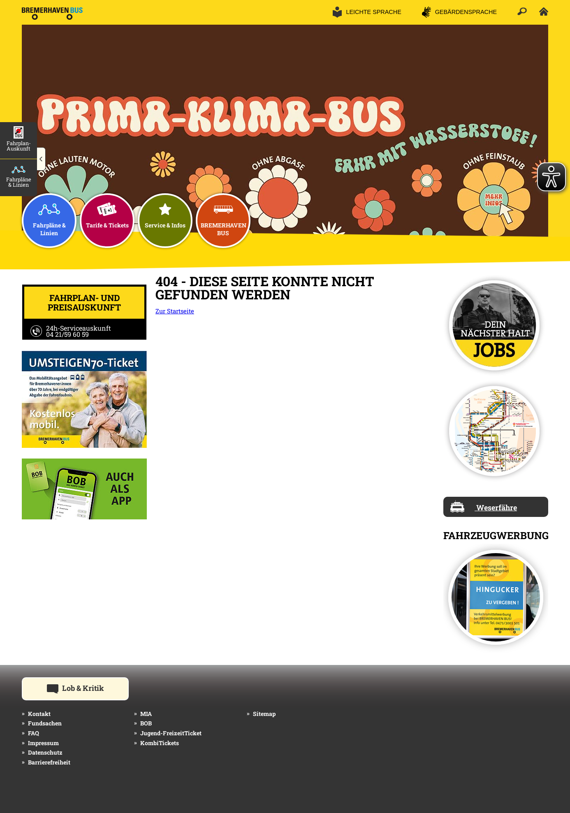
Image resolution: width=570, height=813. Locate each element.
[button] (41, 159)
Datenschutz (45, 752)
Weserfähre (483, 506)
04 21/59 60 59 (67, 334)
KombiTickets (159, 743)
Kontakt (39, 714)
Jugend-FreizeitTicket (171, 733)
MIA (146, 714)
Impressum (43, 743)
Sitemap (264, 714)
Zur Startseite (174, 311)
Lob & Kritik (88, 687)
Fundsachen (45, 723)
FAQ (33, 733)
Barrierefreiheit (49, 762)
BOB (146, 723)
